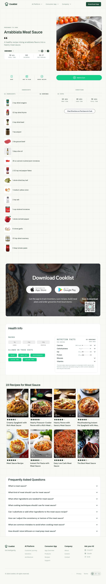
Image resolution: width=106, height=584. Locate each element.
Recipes (47, 557)
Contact (67, 557)
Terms (86, 574)
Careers (67, 554)
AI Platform (37, 4)
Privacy (78, 574)
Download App (93, 4)
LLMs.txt (71, 574)
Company (66, 4)
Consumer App (52, 4)
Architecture (29, 557)
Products (48, 554)
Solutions (28, 554)
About (67, 550)
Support (47, 560)
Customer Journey (31, 550)
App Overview (49, 550)
